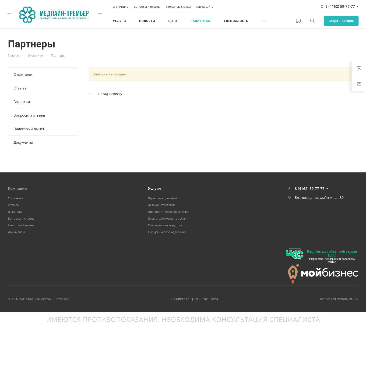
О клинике (23, 74)
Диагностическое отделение (168, 212)
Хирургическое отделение (167, 232)
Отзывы (20, 88)
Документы (23, 142)
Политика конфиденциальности (194, 299)
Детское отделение (162, 205)
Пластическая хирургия (165, 225)
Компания (17, 188)
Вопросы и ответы (29, 115)
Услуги (154, 188)
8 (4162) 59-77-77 (340, 6)
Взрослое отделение (162, 198)
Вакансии (22, 101)
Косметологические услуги (167, 218)
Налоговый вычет (29, 128)
